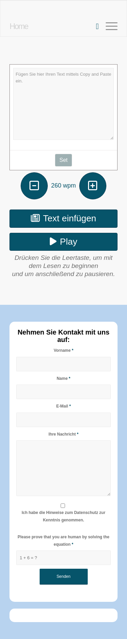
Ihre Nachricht (63, 434)
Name (63, 378)
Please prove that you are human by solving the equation (63, 540)
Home (18, 26)
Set (63, 160)
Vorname (63, 350)
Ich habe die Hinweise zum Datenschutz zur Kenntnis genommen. (63, 516)
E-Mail (63, 406)
